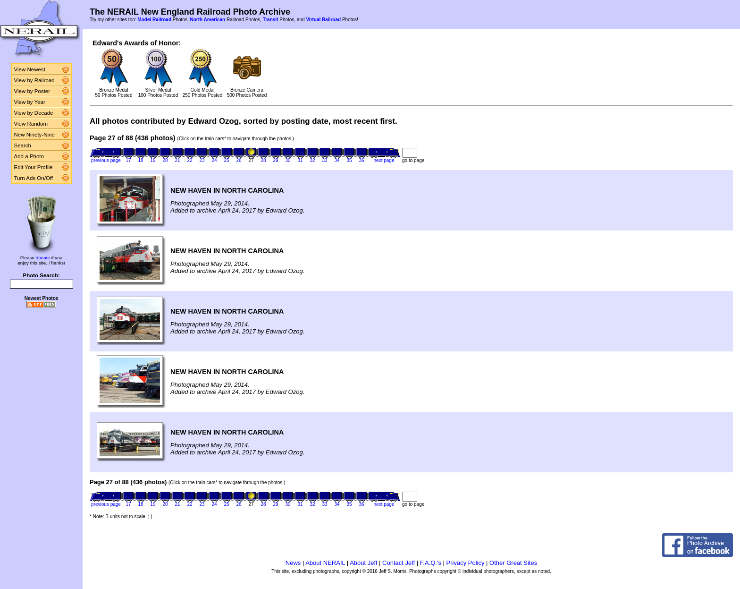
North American (207, 19)
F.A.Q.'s (430, 562)
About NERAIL (325, 562)
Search (23, 145)
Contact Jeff (398, 562)
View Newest (29, 69)
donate (43, 257)
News (293, 562)
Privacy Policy (465, 562)
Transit (270, 19)
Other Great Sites (513, 562)
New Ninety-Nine (34, 134)
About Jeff (363, 562)
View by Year (29, 102)
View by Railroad (34, 80)
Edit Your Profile (33, 167)
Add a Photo (29, 156)
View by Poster (32, 91)
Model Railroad (154, 19)
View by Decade (33, 113)
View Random (31, 124)
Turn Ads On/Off (33, 178)
